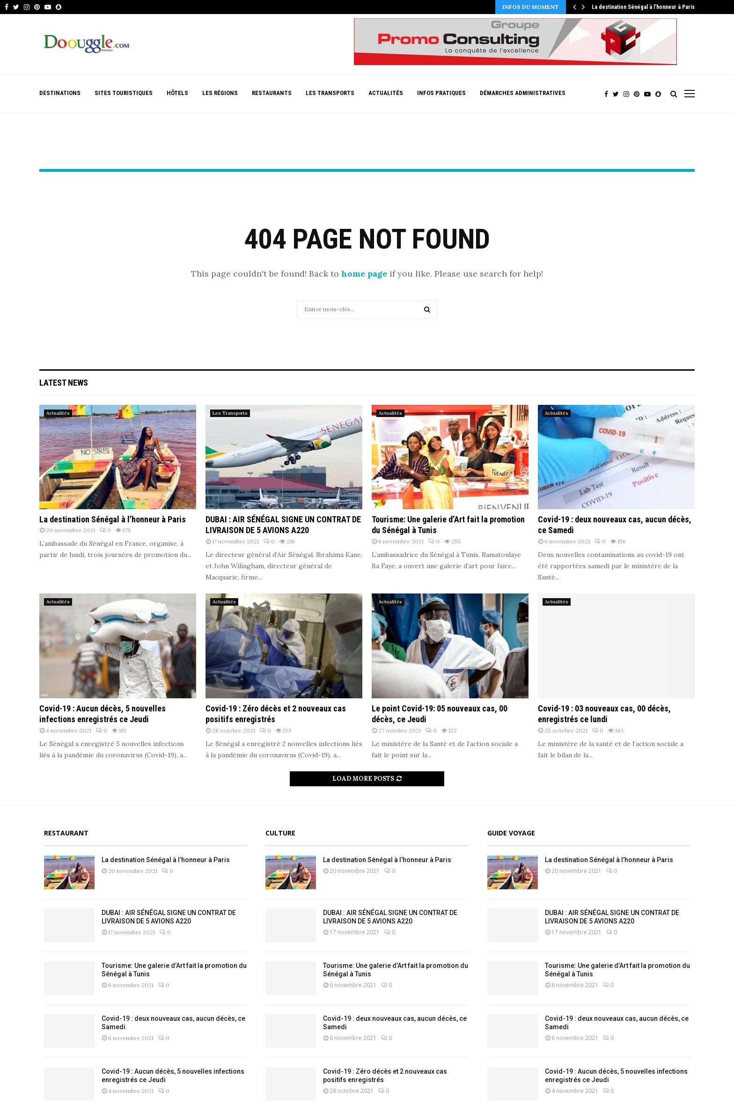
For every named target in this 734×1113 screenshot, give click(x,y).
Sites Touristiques (124, 92)
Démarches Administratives (522, 92)
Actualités (385, 92)
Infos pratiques (441, 92)
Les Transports (330, 92)
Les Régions (220, 92)
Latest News (63, 383)
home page (364, 273)
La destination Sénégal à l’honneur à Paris (643, 7)
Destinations (60, 92)
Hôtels (177, 92)
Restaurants (272, 92)
